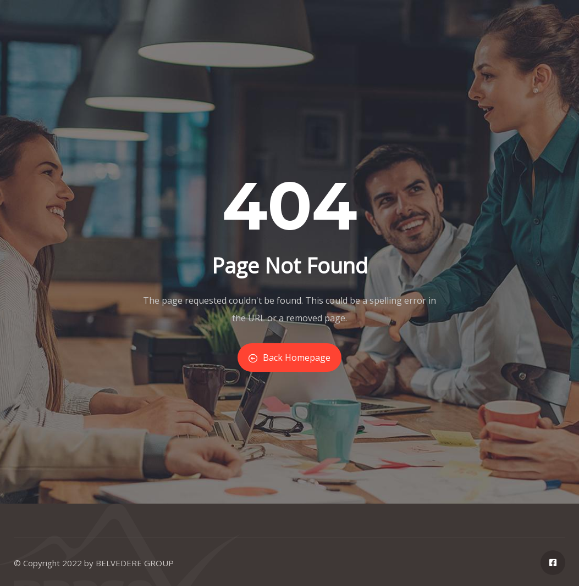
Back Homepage (289, 357)
